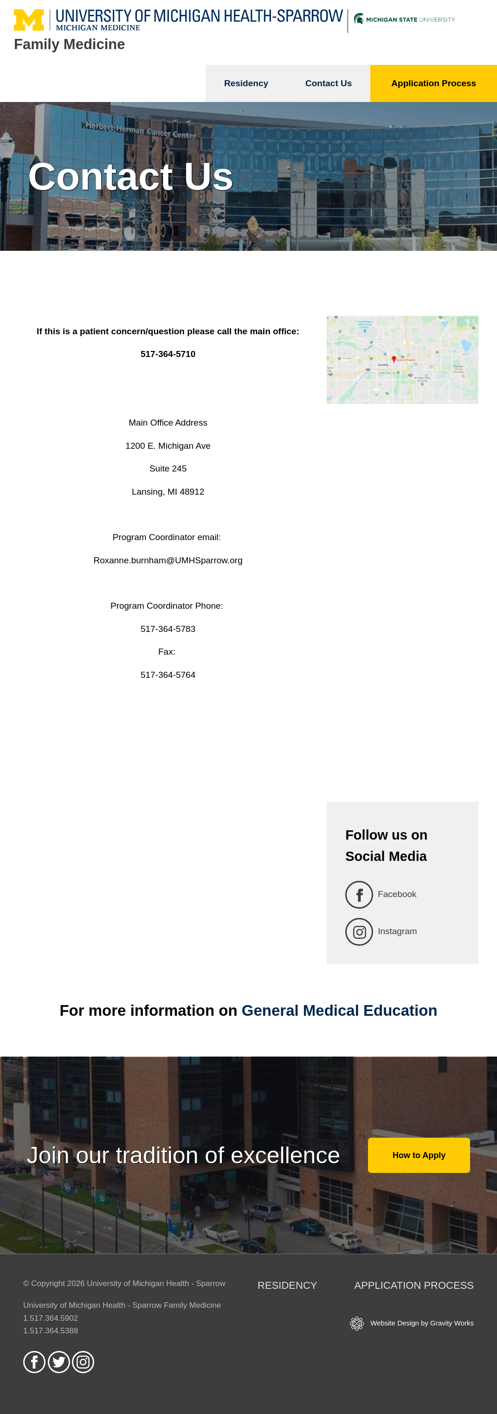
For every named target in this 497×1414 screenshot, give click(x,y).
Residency (246, 83)
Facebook (380, 895)
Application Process (433, 83)
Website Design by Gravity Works (412, 1324)
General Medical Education (340, 1010)
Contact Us (328, 83)
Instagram (381, 932)
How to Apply (419, 1155)
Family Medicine (69, 44)
